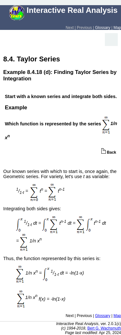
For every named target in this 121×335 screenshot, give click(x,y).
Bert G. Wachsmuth (104, 328)
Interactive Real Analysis (63, 10)
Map (117, 27)
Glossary (102, 27)
